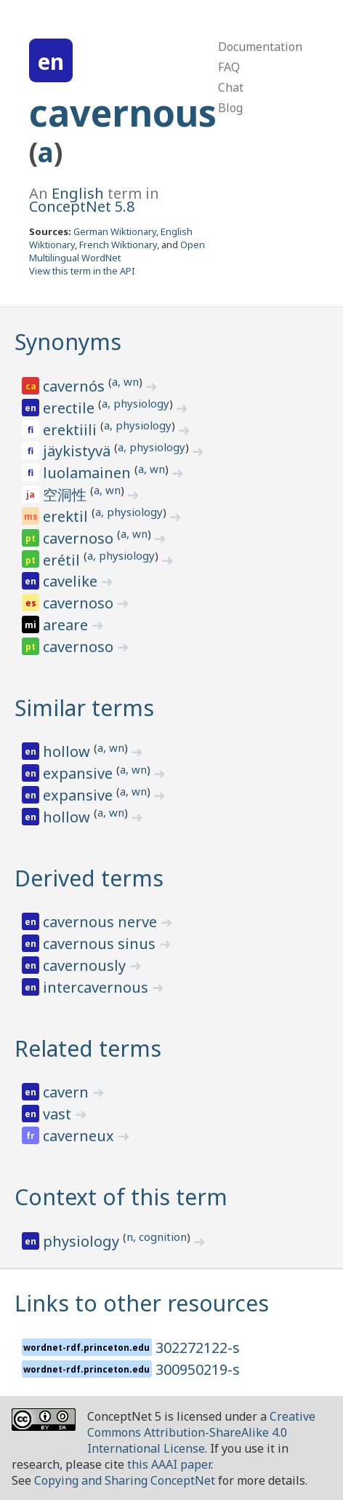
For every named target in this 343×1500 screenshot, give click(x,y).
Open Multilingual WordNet (117, 251)
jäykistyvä (78, 451)
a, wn (125, 381)
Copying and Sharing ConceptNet (124, 1480)
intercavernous (97, 987)
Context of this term (121, 1197)
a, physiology (135, 403)
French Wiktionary (118, 244)
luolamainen (88, 473)
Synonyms (68, 342)
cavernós (75, 386)
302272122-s (198, 1347)
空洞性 (66, 494)
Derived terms (89, 878)
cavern (67, 1092)
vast (59, 1114)
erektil (67, 516)
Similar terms (84, 708)
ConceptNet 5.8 (81, 206)
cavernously (86, 965)
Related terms (88, 1048)
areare (67, 625)
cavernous (123, 113)
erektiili (71, 430)
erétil (63, 560)
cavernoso (80, 538)
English (78, 193)
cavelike (72, 581)
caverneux (80, 1136)
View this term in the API (82, 270)
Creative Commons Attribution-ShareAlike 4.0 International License (201, 1432)
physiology (83, 1241)
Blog (230, 108)
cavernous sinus (101, 943)
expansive (79, 773)
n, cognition (156, 1236)
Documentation (260, 47)
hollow (68, 751)
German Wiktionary (114, 231)
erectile (70, 408)
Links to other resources (142, 1303)
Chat (230, 87)
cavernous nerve (102, 922)
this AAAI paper (169, 1464)
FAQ (229, 67)
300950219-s (198, 1369)
